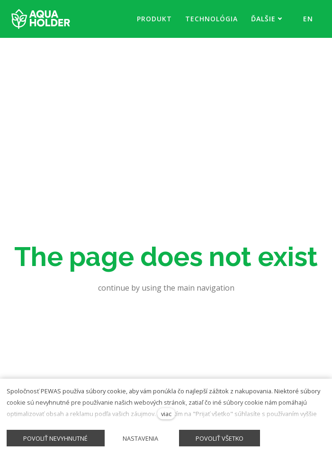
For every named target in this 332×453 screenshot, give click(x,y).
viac (166, 413)
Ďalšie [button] (266, 18)
